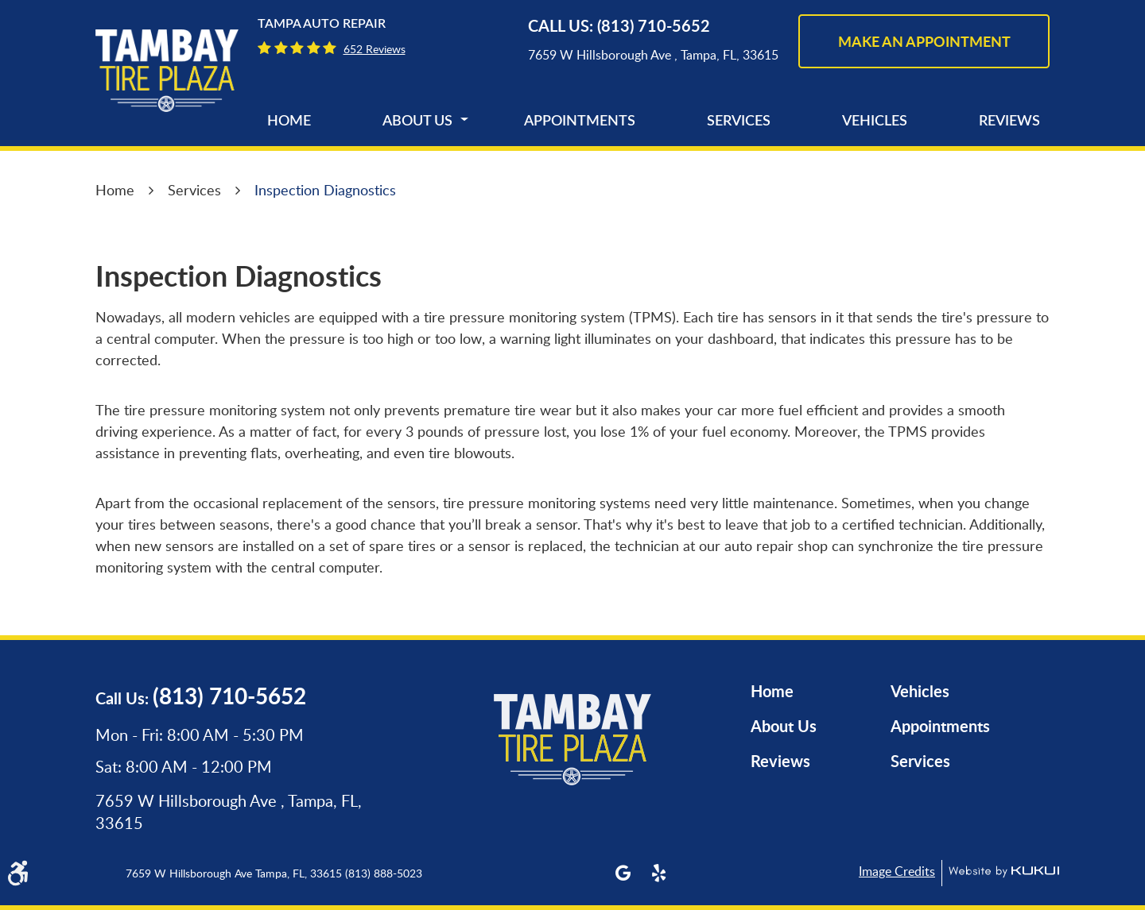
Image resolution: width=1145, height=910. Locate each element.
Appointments (579, 121)
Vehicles (874, 121)
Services (738, 121)
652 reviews (375, 48)
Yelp (659, 873)
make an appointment (924, 41)
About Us (417, 121)
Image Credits (897, 871)
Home (289, 121)
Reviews (1009, 121)
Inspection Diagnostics (325, 189)
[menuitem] (289, 121)
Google (623, 873)
